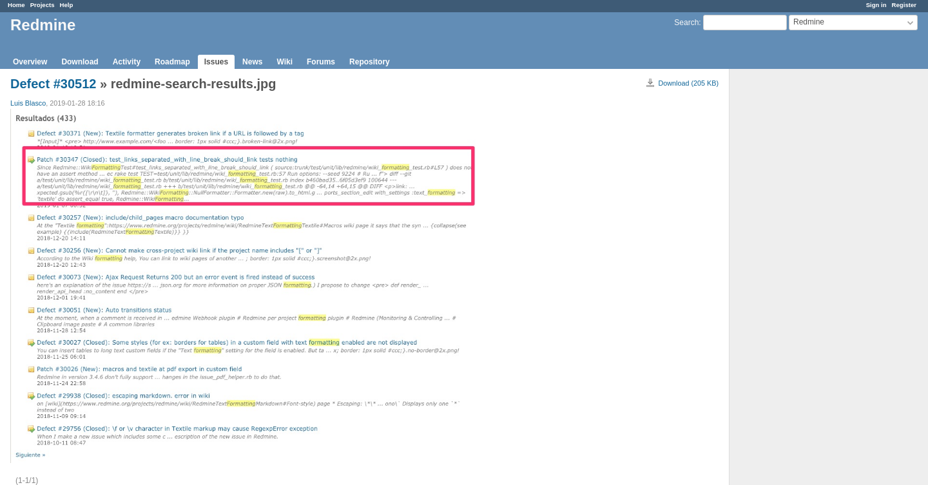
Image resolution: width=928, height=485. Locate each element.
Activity (126, 61)
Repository (369, 61)
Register (904, 4)
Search (686, 22)
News (252, 61)
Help (66, 4)
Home (16, 4)
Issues (216, 61)
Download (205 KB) (688, 83)
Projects (42, 4)
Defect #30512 (53, 84)
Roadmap (172, 61)
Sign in (876, 4)
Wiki (284, 61)
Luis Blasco (28, 103)
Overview (30, 61)
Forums (321, 61)
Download (79, 61)
